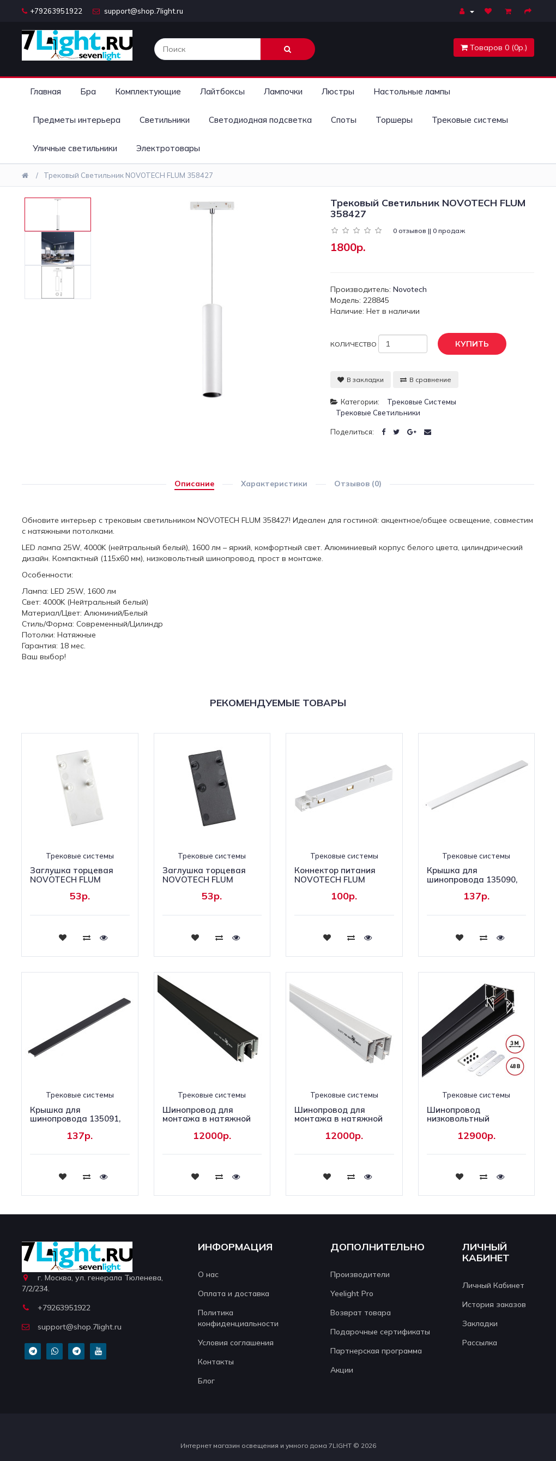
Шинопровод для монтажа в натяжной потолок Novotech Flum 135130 (342, 1123)
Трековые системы (470, 120)
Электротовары (168, 148)
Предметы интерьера (76, 120)
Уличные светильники (75, 148)
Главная (45, 91)
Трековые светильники (378, 412)
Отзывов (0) (358, 483)
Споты (343, 120)
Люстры (338, 91)
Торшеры (394, 120)
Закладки (480, 1323)
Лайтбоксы (222, 91)
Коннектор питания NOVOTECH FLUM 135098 (335, 879)
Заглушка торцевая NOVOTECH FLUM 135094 (71, 879)
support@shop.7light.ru (138, 11)
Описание (194, 483)
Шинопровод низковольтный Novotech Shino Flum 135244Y (469, 1123)
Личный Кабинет (493, 1285)
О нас (208, 1274)
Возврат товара (360, 1312)
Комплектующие (148, 91)
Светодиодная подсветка (260, 120)
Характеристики (274, 483)
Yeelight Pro (351, 1293)
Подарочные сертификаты (380, 1332)
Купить (464, 344)
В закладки (360, 379)
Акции (341, 1370)
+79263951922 (52, 11)
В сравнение (425, 379)
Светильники (165, 120)
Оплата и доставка (233, 1293)
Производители (360, 1274)
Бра (88, 91)
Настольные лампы (411, 91)
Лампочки (283, 91)
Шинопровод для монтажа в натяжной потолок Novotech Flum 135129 (210, 1123)
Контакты (216, 1362)
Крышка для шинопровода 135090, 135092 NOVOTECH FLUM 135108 (472, 884)
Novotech (410, 289)
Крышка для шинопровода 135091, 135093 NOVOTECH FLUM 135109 (75, 1123)
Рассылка (479, 1342)
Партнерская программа (376, 1351)
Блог (206, 1381)
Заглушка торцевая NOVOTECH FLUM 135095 (204, 879)
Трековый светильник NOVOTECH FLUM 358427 (128, 175)
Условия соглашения (236, 1342)
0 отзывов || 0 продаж (429, 230)
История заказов (494, 1304)
